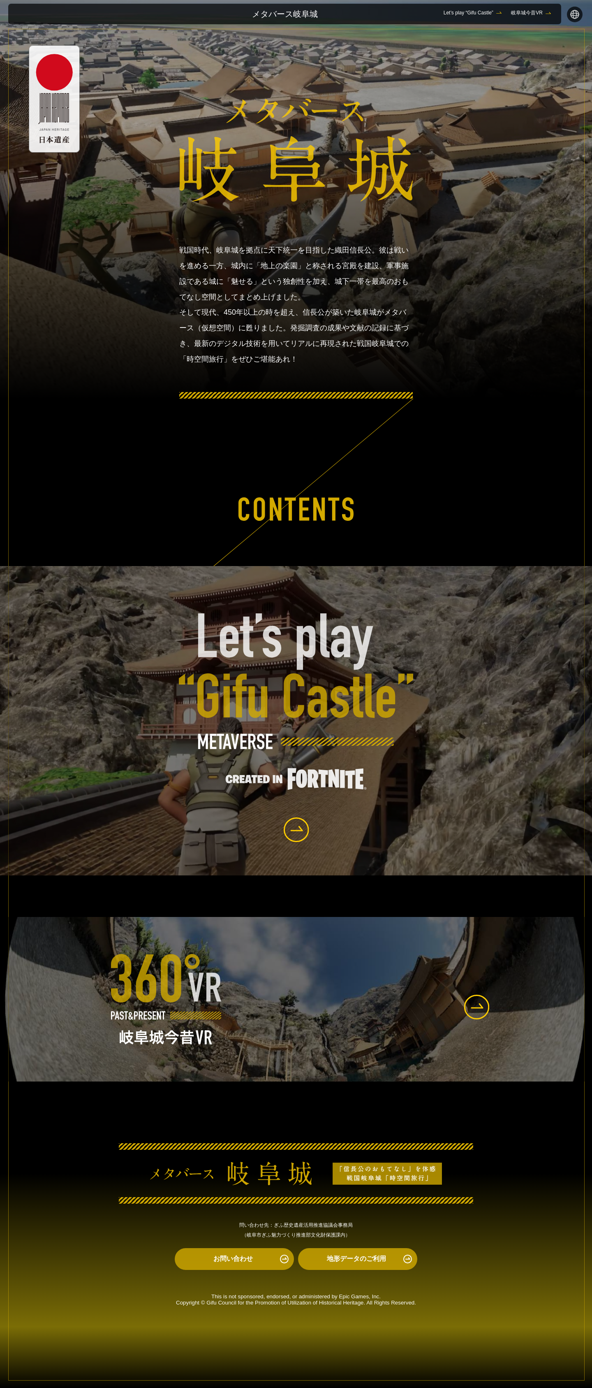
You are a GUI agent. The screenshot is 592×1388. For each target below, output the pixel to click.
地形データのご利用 (356, 1258)
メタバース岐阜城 (285, 14)
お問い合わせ (233, 1258)
